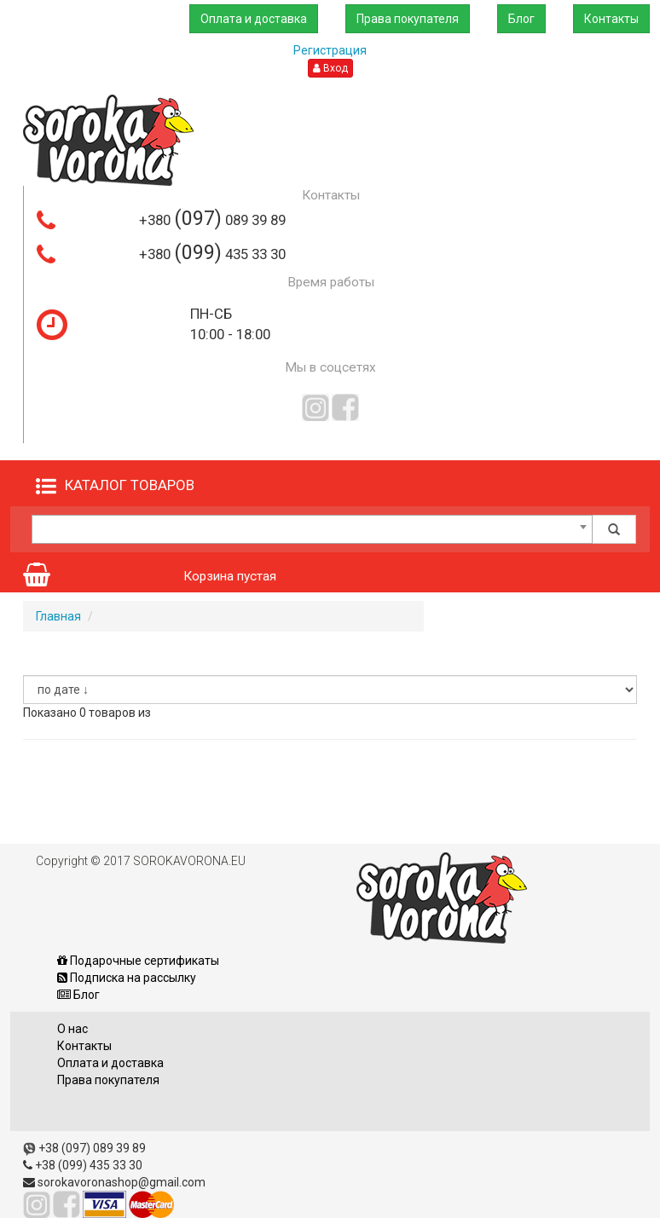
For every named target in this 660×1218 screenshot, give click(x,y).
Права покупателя (407, 19)
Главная (58, 616)
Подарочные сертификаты (138, 960)
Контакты (611, 19)
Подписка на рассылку (126, 977)
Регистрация (330, 50)
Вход (330, 68)
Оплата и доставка (253, 19)
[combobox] (312, 529)
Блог (521, 19)
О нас (72, 1029)
